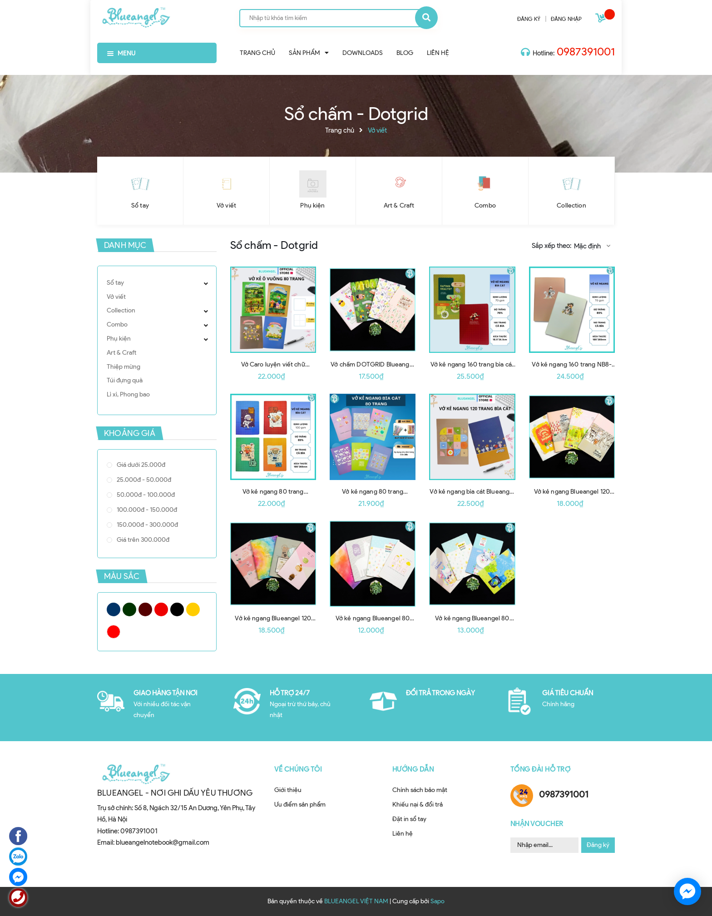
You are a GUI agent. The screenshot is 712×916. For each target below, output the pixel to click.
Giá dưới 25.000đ (140, 465)
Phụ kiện (312, 205)
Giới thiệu (288, 790)
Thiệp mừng (123, 367)
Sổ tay (140, 205)
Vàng (193, 609)
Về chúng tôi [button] (298, 769)
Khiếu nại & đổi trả (417, 804)
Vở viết (226, 205)
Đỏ (161, 609)
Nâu (145, 609)
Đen (177, 609)
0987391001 (586, 51)
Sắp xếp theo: (551, 246)
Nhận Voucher (537, 824)
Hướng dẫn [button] (413, 769)
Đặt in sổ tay (409, 819)
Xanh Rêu (129, 609)
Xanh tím (113, 609)
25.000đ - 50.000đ (143, 480)
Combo (485, 205)
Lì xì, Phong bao (128, 394)
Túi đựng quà (125, 380)
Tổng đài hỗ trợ (540, 769)
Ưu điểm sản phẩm (300, 804)
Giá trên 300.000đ (142, 540)
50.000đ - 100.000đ (145, 495)
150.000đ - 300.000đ (146, 525)
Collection (571, 205)
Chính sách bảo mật (419, 790)
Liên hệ (402, 833)
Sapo (437, 901)
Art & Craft (399, 205)
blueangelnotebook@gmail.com (162, 842)
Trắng (113, 632)
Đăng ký (598, 845)
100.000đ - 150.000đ (146, 510)
